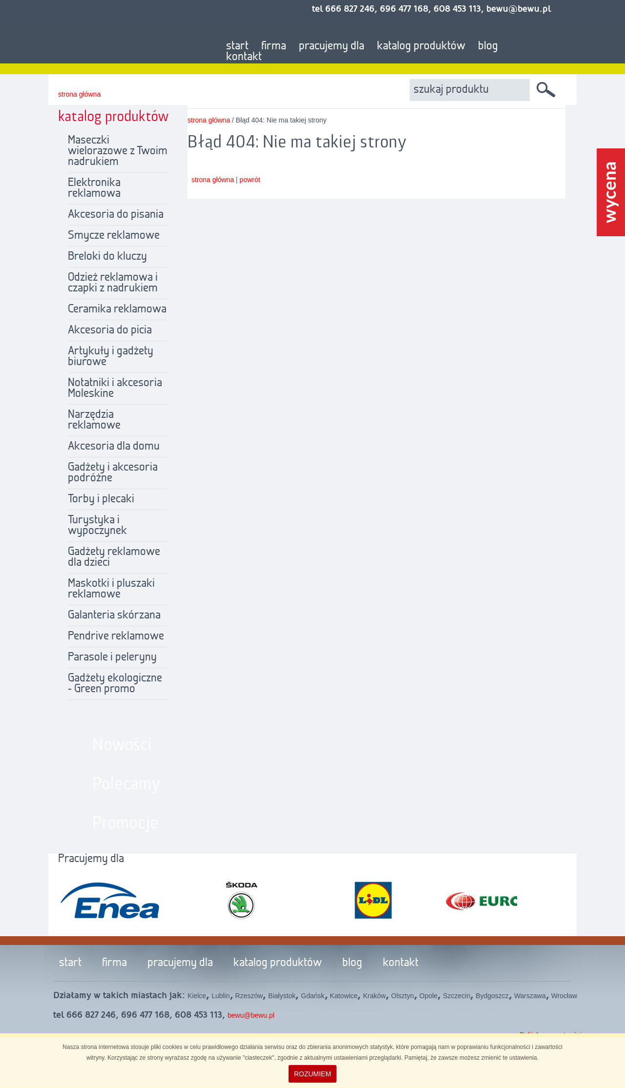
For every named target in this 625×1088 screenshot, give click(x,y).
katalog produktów (421, 46)
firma (273, 46)
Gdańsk (312, 996)
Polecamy (126, 784)
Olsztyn (402, 996)
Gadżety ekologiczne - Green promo (115, 684)
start (237, 46)
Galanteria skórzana (114, 615)
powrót (250, 180)
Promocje (125, 823)
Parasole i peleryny (112, 657)
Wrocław (564, 996)
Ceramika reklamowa (117, 309)
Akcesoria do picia (110, 330)
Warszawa (530, 996)
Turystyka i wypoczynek (97, 525)
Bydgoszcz (492, 996)
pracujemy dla (331, 46)
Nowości (122, 745)
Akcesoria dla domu (114, 446)
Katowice (344, 996)
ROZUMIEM (312, 1074)
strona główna (79, 94)
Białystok (281, 996)
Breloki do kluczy (107, 257)
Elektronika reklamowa (94, 188)
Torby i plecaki (101, 499)
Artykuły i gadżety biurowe (110, 357)
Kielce (197, 996)
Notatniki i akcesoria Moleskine (115, 388)
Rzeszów (249, 996)
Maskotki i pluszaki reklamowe (111, 589)
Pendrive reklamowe (116, 636)
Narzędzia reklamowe (94, 420)
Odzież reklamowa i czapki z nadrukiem (113, 283)
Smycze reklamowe (114, 236)
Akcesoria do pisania (116, 215)
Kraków (374, 996)
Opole (428, 996)
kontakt (244, 57)
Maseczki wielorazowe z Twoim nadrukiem (117, 151)
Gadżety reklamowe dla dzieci (114, 557)
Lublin (220, 996)
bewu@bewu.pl (251, 1015)
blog (488, 46)
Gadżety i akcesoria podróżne (113, 473)
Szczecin (456, 996)
